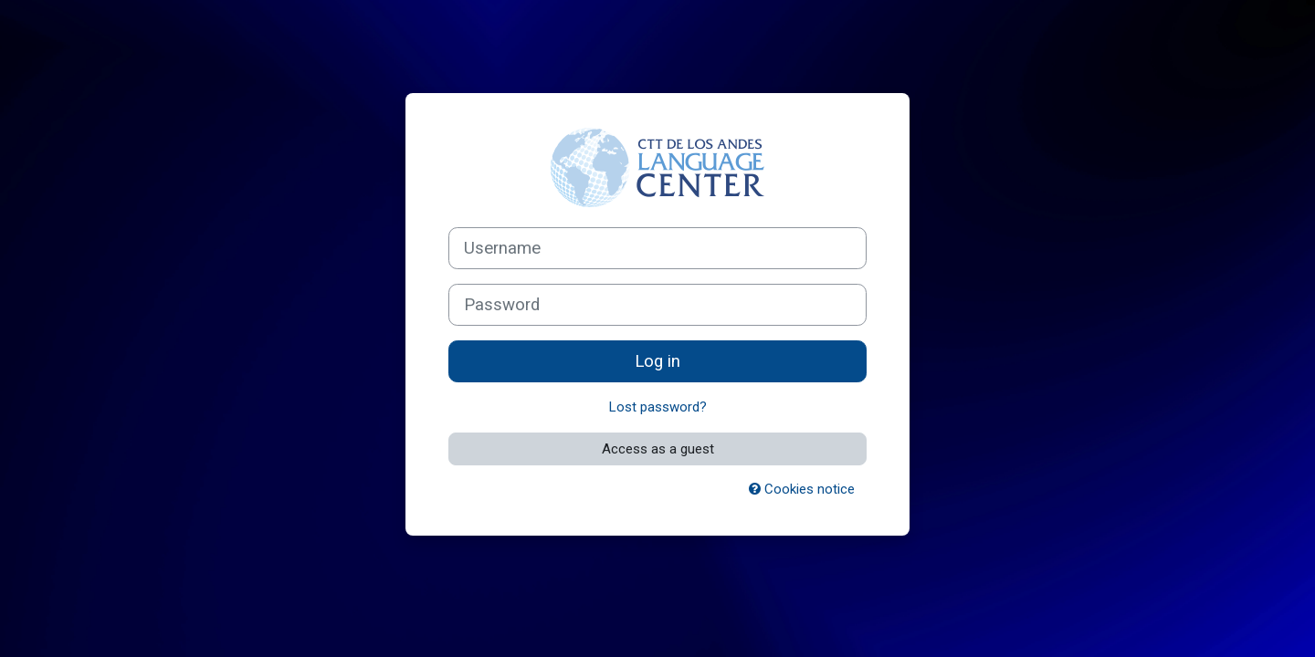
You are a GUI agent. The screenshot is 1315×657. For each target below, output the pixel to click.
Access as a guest (658, 449)
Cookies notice (802, 489)
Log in (657, 361)
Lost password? (658, 407)
